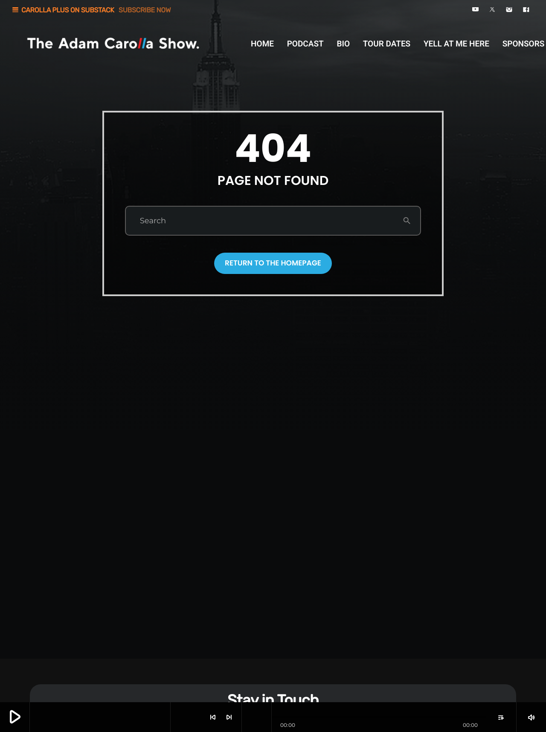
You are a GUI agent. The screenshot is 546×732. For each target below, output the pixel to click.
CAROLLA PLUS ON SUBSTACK (91, 10)
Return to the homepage (273, 263)
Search (153, 220)
